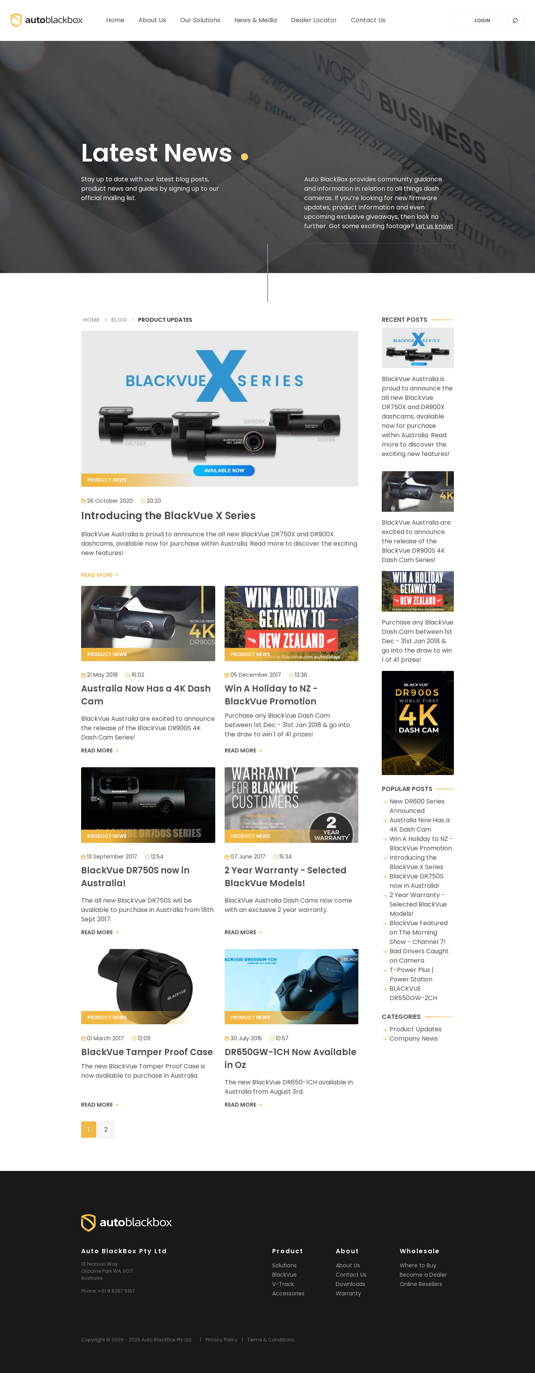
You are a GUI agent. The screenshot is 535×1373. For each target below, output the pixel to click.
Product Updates (416, 1029)
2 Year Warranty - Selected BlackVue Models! (418, 904)
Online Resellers (421, 1284)
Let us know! (434, 226)
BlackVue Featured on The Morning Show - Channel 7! (419, 932)
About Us (152, 23)
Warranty (348, 1293)
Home (115, 23)
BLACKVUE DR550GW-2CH (413, 993)
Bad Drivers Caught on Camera (419, 956)
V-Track (283, 1284)
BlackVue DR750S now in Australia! (416, 881)
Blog (119, 320)
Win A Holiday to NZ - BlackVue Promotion (421, 843)
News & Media (255, 23)
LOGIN (482, 20)
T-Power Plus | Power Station (412, 974)
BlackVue (284, 1275)
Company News (414, 1038)
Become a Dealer (423, 1275)
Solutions (284, 1265)
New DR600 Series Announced (417, 806)
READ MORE (97, 575)
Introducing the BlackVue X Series (416, 862)
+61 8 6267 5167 (116, 1291)
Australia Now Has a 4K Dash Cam (420, 825)
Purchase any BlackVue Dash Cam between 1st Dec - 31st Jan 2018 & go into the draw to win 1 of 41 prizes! (418, 617)
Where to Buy (418, 1265)
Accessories (288, 1293)
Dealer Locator (314, 23)
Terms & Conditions (270, 1339)
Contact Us (351, 1275)
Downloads (350, 1284)
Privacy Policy (221, 1339)
